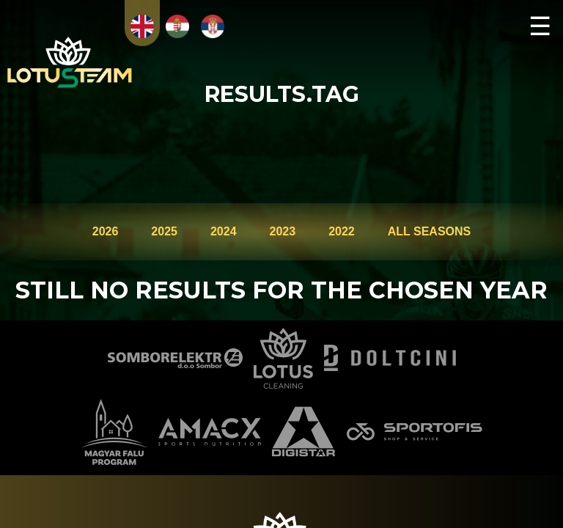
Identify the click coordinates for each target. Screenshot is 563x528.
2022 (341, 231)
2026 (105, 231)
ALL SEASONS (429, 231)
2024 (223, 231)
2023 (283, 231)
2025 (164, 231)
